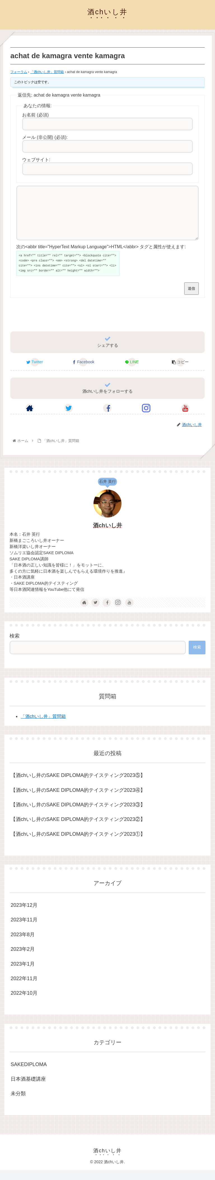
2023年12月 (24, 915)
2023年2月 (23, 959)
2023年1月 (23, 974)
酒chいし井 (107, 535)
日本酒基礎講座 (28, 1089)
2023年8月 (23, 944)
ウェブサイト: (36, 159)
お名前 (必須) (35, 115)
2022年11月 (24, 988)
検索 (15, 646)
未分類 (18, 1103)
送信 (191, 298)
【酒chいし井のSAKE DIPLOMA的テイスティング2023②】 (78, 829)
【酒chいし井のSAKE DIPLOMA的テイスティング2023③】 (78, 815)
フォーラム (18, 72)
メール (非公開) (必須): (45, 137)
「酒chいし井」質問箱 (47, 72)
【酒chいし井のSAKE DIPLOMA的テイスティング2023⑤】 (78, 785)
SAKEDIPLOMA (29, 1074)
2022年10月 (24, 1003)
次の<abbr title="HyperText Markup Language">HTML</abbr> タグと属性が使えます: (101, 256)
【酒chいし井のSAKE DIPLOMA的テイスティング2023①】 (78, 844)
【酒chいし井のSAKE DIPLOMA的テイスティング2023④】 (78, 800)
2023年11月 (24, 930)
